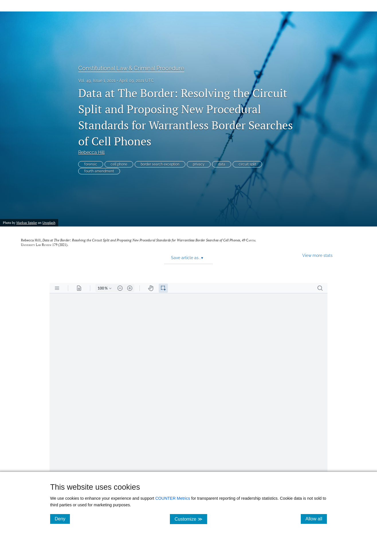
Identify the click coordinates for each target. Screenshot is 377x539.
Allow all (316, 518)
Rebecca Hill (91, 152)
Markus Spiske (26, 222)
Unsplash (48, 222)
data (221, 164)
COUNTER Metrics (172, 498)
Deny (62, 518)
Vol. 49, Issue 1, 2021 (96, 80)
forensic (90, 164)
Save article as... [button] (187, 257)
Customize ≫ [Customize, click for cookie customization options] (190, 519)
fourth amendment (99, 171)
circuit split (247, 164)
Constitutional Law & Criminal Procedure (131, 68)
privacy (199, 164)
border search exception (160, 164)
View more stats (317, 255)
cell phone (119, 164)
